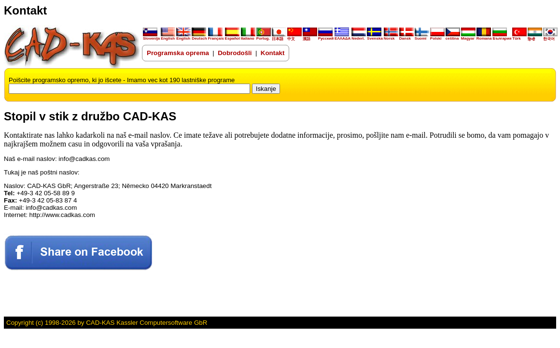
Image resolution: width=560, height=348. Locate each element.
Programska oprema (178, 53)
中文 (294, 37)
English (168, 37)
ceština (453, 37)
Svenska (374, 37)
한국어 (550, 37)
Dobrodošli (235, 53)
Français (216, 37)
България (501, 37)
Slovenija (151, 37)
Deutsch (199, 37)
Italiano (248, 37)
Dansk (406, 37)
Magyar (468, 37)
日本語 (279, 37)
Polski (437, 37)
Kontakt (273, 53)
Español (232, 37)
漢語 (310, 37)
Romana (484, 37)
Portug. (263, 37)
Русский (326, 38)
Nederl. (358, 37)
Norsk (391, 37)
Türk (519, 37)
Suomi (422, 37)
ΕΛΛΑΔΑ (342, 38)
